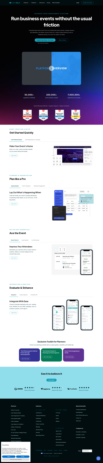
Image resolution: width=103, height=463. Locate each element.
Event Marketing (14, 435)
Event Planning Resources (82, 415)
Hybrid (57, 415)
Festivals (38, 432)
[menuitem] (87, 451)
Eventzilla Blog (79, 412)
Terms (55, 450)
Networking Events (40, 435)
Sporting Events (39, 429)
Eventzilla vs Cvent (80, 434)
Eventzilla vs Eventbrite (81, 432)
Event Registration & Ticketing (18, 415)
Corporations (59, 433)
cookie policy (18, 450)
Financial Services (60, 445)
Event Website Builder (16, 413)
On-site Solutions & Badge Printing (18, 432)
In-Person (58, 412)
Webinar (57, 421)
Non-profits (58, 436)
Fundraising (38, 418)
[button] (51, 68)
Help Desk (78, 420)
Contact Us (78, 418)
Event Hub (13, 429)
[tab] (16, 140)
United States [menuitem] (86, 450)
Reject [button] (8, 456)
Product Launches (40, 424)
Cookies (65, 450)
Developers (50, 450)
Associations (59, 439)
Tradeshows (38, 421)
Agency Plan (58, 431)
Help (45, 450)
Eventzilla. (50, 455)
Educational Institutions (61, 442)
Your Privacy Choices (46, 453)
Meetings (38, 426)
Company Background (81, 409)
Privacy (60, 450)
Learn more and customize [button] (16, 459)
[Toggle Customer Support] (98, 458)
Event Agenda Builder (16, 418)
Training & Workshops (41, 415)
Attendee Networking (16, 438)
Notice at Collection (58, 453)
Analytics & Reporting (16, 427)
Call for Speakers (15, 421)
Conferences (39, 412)
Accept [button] (22, 456)
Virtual (57, 418)
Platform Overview (15, 410)
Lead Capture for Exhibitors (17, 424)
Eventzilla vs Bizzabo (80, 437)
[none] (87, 451)
